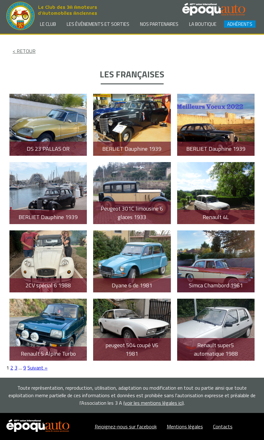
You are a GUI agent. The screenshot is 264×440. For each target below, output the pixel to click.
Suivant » (37, 367)
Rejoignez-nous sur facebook (126, 426)
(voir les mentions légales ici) (153, 403)
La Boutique (202, 24)
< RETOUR (24, 51)
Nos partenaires (159, 24)
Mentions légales (185, 426)
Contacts (223, 426)
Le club (48, 24)
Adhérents (239, 24)
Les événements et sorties (98, 24)
